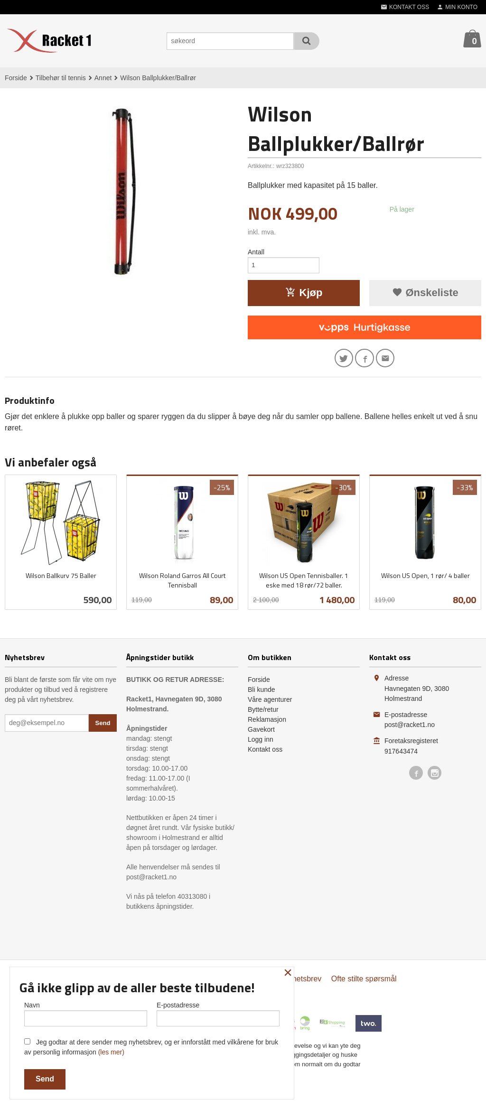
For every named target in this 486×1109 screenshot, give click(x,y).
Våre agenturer (270, 704)
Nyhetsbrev (302, 983)
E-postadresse (218, 1012)
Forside (16, 78)
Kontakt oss (265, 754)
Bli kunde (261, 694)
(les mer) (111, 1052)
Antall (256, 252)
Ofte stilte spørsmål (364, 983)
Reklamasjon (267, 724)
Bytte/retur (263, 714)
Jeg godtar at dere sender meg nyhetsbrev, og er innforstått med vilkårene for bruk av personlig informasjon (151, 1047)
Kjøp (304, 295)
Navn (85, 1012)
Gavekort (261, 734)
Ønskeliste (425, 295)
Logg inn (260, 744)
